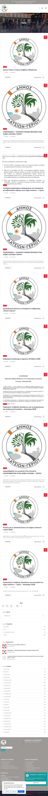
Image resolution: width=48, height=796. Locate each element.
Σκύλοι (25, 635)
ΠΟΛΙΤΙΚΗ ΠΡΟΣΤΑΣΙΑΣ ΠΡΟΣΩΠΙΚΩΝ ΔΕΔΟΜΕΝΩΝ (26, 792)
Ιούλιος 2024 (25, 732)
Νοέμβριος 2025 (25, 688)
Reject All (14, 791)
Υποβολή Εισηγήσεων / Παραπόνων (33, 767)
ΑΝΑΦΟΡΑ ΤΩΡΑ (36, 782)
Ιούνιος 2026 (25, 669)
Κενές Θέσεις (25, 626)
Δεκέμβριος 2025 (25, 685)
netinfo (6, 72)
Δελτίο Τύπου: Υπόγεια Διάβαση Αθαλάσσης (20, 70)
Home (2, 31)
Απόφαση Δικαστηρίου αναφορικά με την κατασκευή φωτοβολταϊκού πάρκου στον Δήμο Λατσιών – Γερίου (23, 189)
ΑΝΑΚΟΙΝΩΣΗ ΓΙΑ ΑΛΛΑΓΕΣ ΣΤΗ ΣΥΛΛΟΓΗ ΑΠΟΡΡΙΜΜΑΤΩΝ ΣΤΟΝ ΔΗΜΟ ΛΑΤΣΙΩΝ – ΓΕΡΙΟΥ (22, 472)
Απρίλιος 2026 (25, 674)
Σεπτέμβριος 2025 (25, 693)
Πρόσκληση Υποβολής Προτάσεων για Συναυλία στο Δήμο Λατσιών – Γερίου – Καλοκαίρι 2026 (23, 583)
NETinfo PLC (29, 794)
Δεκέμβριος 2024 (25, 718)
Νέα (5, 31)
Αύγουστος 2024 (25, 729)
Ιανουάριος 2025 (25, 715)
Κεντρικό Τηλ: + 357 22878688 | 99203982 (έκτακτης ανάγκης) (24, 1)
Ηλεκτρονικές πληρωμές (30, 769)
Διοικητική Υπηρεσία (6, 762)
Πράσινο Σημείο (29, 764)
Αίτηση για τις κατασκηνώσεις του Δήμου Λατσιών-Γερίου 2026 (22, 528)
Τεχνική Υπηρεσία (5, 764)
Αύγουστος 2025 (25, 696)
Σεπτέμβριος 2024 (25, 726)
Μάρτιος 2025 (25, 710)
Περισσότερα (7, 77)
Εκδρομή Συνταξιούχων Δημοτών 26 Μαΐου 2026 (21, 359)
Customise (7, 791)
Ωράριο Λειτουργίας (30, 766)
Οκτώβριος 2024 (25, 724)
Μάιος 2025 (25, 704)
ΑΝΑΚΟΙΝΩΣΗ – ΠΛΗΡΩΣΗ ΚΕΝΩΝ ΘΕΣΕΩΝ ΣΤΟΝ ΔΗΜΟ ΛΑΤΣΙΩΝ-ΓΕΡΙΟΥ (22, 133)
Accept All (21, 791)
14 (17, 606)
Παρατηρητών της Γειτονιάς (25, 632)
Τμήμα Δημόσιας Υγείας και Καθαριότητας (10, 767)
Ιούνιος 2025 (25, 702)
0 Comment (13, 72)
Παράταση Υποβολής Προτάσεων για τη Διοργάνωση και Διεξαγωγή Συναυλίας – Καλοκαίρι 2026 (23, 408)
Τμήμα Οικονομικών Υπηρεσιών (8, 766)
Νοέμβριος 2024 (25, 721)
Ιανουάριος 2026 (25, 682)
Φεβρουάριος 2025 (25, 713)
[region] (14, 787)
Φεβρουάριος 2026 (25, 680)
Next (21, 603)
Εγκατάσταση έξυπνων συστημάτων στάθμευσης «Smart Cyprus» (21, 310)
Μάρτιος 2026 (25, 677)
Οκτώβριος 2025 (25, 691)
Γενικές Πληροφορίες (30, 762)
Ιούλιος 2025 (25, 699)
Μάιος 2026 (25, 672)
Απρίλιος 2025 (25, 707)
